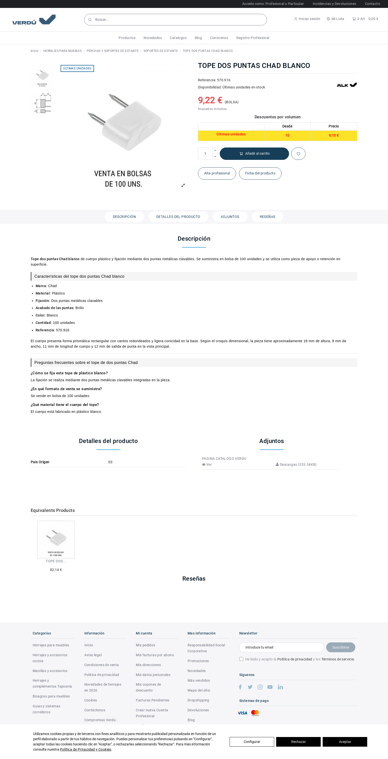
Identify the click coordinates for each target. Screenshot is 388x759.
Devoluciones (198, 710)
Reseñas (267, 217)
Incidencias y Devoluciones (334, 4)
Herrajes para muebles (51, 645)
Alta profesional (217, 173)
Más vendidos (199, 680)
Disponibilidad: (210, 87)
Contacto (372, 4)
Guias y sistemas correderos (46, 709)
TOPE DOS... (56, 561)
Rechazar (298, 742)
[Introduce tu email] (281, 647)
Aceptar (345, 742)
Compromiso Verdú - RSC (101, 723)
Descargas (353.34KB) (296, 464)
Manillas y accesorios (50, 671)
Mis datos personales (153, 675)
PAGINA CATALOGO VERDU (224, 459)
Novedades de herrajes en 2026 (102, 687)
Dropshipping (198, 700)
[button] (127, 38)
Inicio (88, 645)
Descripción (124, 217)
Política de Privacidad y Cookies (85, 749)
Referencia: (207, 80)
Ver (207, 464)
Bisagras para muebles (51, 696)
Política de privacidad (294, 659)
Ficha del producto (260, 173)
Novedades (197, 671)
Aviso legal (93, 655)
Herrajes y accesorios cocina (50, 658)
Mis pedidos (145, 645)
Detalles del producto (178, 217)
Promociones (198, 661)
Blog (191, 720)
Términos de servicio (337, 659)
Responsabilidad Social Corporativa (206, 648)
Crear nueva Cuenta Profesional (152, 713)
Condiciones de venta (101, 665)
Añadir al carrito (254, 153)
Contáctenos (94, 710)
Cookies (90, 700)
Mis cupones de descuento (148, 687)
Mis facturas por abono (155, 655)
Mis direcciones (148, 665)
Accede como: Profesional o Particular (273, 4)
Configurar (252, 742)
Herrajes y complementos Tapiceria (52, 683)
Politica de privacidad (101, 675)
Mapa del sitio (199, 690)
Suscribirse (340, 647)
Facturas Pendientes (153, 700)
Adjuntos (230, 217)
